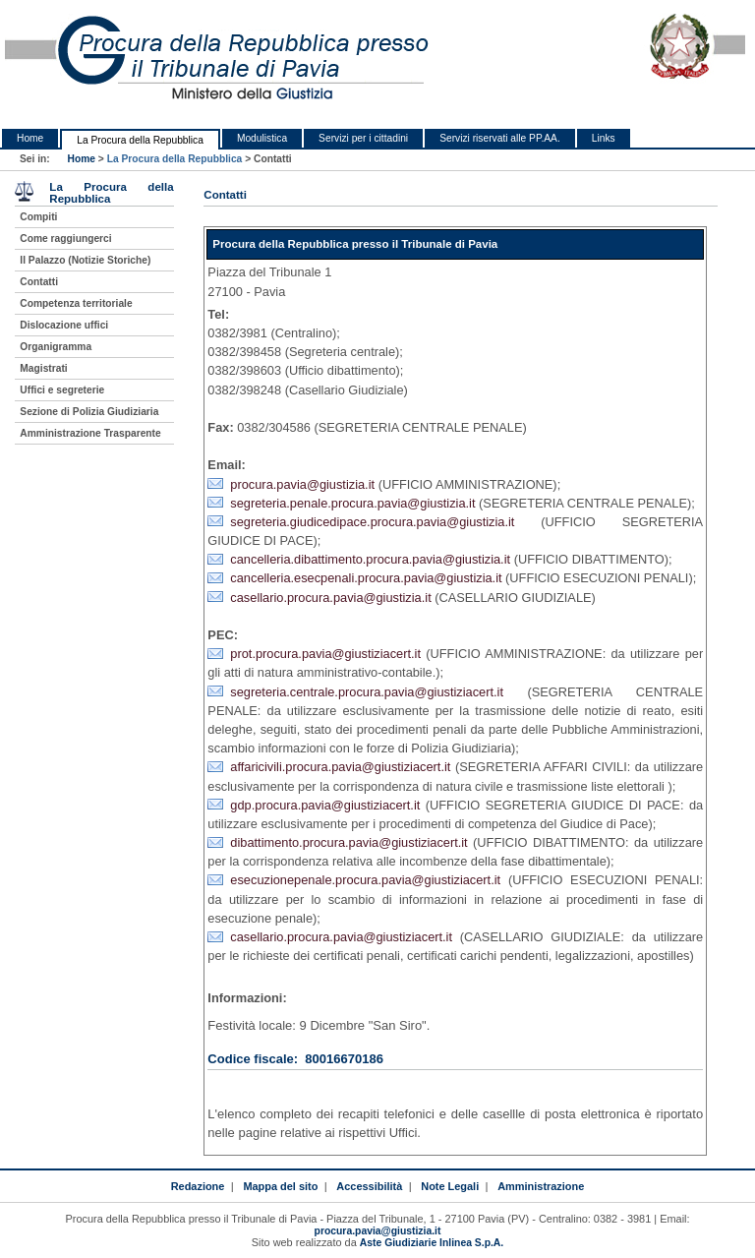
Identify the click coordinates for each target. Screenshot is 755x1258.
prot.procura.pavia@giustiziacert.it (325, 653)
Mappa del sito (280, 1186)
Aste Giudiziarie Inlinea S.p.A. (431, 1242)
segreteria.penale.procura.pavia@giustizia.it (352, 503)
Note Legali (450, 1186)
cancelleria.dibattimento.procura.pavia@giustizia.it (370, 559)
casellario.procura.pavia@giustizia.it (330, 597)
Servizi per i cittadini (363, 138)
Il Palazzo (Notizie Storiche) (85, 260)
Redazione (198, 1186)
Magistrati (43, 368)
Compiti (38, 216)
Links (603, 138)
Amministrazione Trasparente (90, 433)
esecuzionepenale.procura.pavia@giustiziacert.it (365, 879)
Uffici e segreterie (62, 390)
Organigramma (55, 346)
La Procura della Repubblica (140, 140)
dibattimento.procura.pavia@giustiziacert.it (348, 842)
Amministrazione (540, 1186)
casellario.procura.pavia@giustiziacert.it (341, 936)
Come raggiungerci (65, 238)
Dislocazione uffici (64, 325)
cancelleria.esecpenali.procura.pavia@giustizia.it (365, 577)
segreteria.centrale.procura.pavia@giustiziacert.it (366, 692)
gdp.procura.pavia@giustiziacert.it (325, 805)
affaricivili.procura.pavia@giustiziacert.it (340, 766)
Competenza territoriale (76, 303)
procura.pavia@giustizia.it (302, 484)
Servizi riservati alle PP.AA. (499, 138)
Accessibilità (369, 1186)
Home (30, 138)
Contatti (39, 281)
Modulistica (262, 138)
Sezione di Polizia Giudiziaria (89, 411)
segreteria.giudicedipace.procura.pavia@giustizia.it (372, 521)
